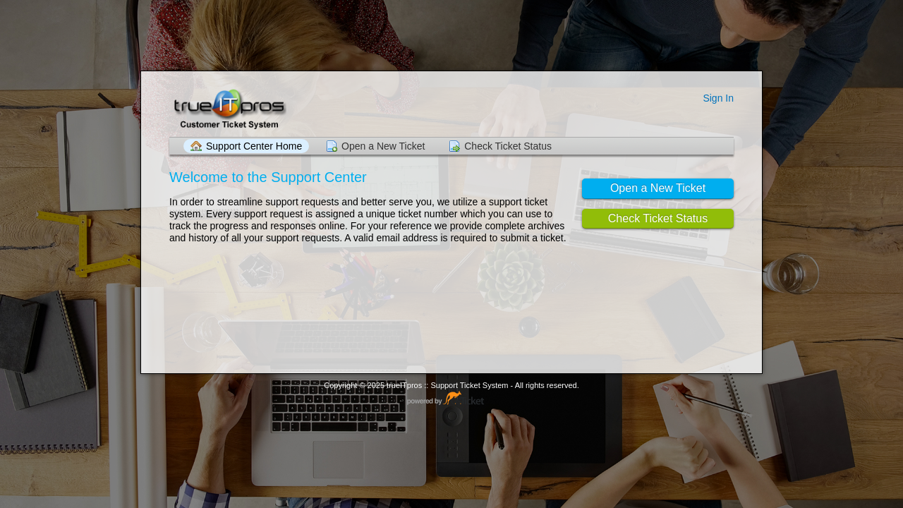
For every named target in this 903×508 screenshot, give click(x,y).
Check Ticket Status (508, 146)
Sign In (718, 98)
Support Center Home (254, 146)
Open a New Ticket (383, 146)
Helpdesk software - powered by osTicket (451, 399)
